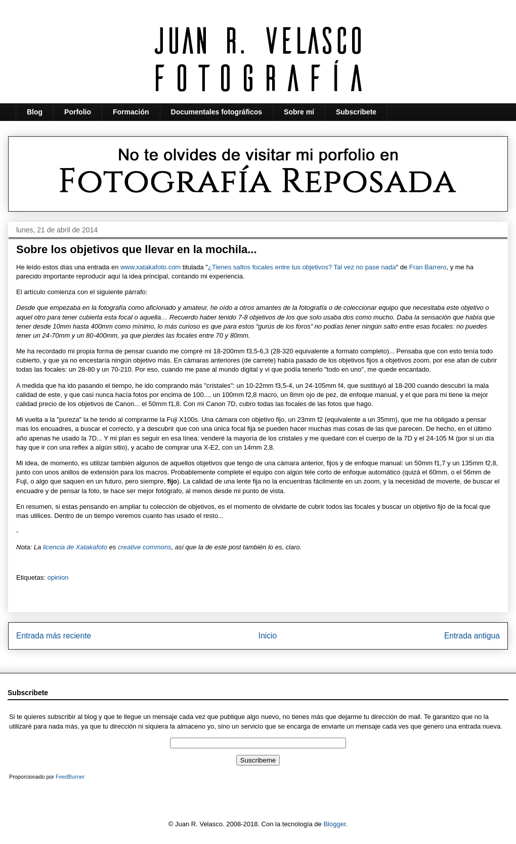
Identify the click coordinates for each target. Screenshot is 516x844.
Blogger (334, 824)
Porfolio (77, 112)
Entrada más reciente (53, 635)
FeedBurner (70, 777)
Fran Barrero (428, 267)
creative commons (144, 547)
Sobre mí (299, 112)
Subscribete (356, 112)
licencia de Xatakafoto (75, 547)
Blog (34, 112)
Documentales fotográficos (216, 112)
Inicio (268, 635)
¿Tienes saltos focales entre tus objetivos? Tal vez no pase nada (302, 267)
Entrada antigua (472, 635)
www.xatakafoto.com (150, 267)
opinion (57, 577)
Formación (131, 112)
